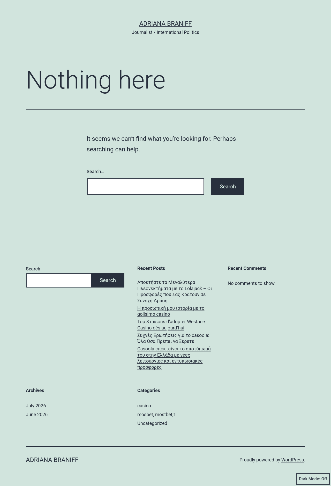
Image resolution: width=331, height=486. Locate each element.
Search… (95, 171)
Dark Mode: (313, 479)
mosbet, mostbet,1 (156, 414)
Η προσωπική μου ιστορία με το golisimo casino (171, 311)
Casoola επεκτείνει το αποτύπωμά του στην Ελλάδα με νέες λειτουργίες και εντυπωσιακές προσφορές (174, 358)
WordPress (292, 459)
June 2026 (37, 414)
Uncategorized (152, 423)
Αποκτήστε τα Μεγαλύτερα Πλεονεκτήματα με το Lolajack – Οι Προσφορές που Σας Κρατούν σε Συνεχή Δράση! (174, 291)
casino (144, 405)
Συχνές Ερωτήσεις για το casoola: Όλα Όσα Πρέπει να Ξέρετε (173, 338)
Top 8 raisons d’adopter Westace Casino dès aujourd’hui (171, 324)
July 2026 (36, 405)
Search (33, 268)
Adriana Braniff (165, 23)
